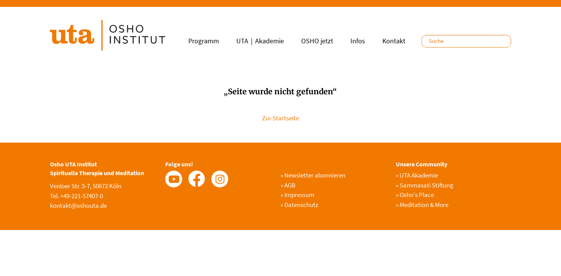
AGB (287, 185)
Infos (357, 40)
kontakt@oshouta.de (78, 205)
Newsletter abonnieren (312, 175)
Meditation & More (422, 204)
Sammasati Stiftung (424, 185)
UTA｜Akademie (260, 40)
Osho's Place (415, 195)
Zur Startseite (280, 118)
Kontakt (393, 40)
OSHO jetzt (317, 40)
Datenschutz (299, 204)
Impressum (297, 195)
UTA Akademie (417, 175)
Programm (203, 40)
